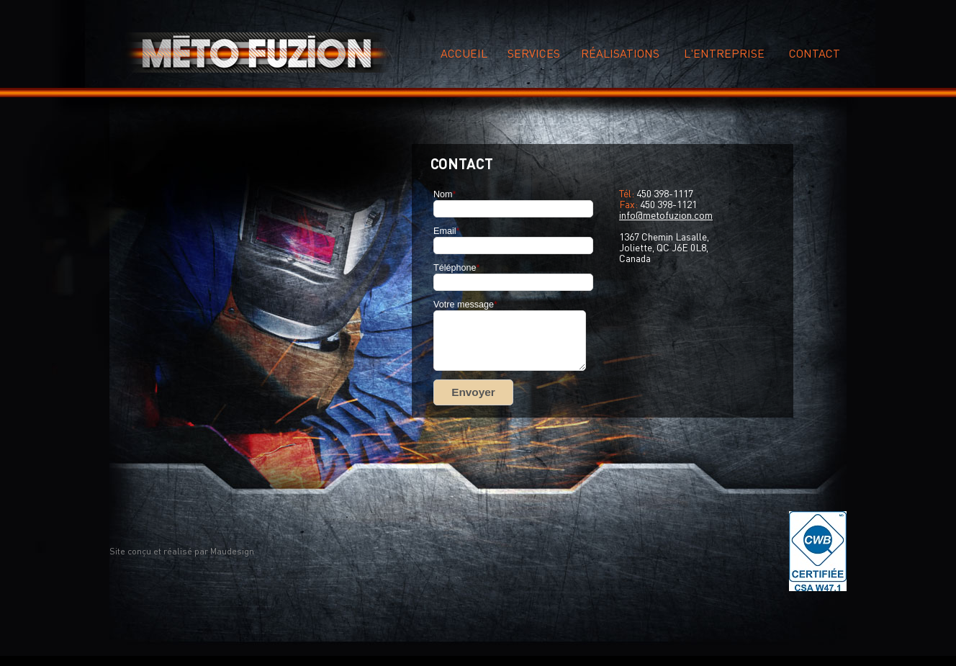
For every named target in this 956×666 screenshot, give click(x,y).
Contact (814, 52)
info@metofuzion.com (666, 214)
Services (534, 52)
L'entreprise (724, 52)
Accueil (464, 52)
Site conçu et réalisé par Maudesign (181, 551)
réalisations (620, 52)
